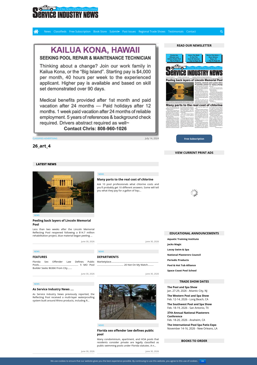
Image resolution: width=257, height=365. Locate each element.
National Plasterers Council (184, 254)
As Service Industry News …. (53, 289)
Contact (191, 31)
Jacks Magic (174, 244)
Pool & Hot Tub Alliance (181, 265)
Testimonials (176, 31)
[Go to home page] (36, 31)
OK (202, 361)
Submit (113, 31)
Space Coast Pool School (182, 270)
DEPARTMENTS (108, 257)
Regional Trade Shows (151, 31)
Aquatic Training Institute (183, 239)
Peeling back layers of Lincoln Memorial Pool (62, 222)
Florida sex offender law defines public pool (125, 332)
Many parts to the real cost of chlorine (125, 179)
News (47, 31)
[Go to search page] (221, 31)
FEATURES (40, 257)
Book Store (100, 31)
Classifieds (60, 31)
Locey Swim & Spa (178, 249)
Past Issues (129, 31)
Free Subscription (79, 31)
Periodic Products (178, 260)
